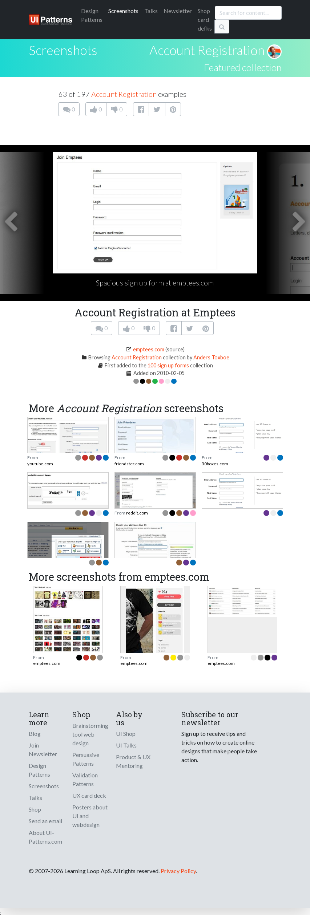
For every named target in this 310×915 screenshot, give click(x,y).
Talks (151, 10)
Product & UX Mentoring (133, 761)
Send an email (45, 820)
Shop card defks (205, 19)
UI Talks (126, 745)
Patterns (91, 15)
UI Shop (126, 733)
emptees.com (148, 349)
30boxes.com (215, 463)
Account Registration (207, 50)
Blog (35, 733)
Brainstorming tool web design (90, 734)
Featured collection (243, 67)
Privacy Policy (178, 870)
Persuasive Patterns (85, 759)
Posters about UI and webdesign (90, 816)
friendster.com (129, 463)
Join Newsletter (43, 749)
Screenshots (123, 10)
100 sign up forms (168, 365)
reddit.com (137, 513)
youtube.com (40, 463)
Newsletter (178, 10)
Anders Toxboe (211, 357)
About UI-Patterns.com (45, 837)
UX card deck (89, 795)
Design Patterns (39, 770)
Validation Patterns (85, 779)
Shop (35, 809)
